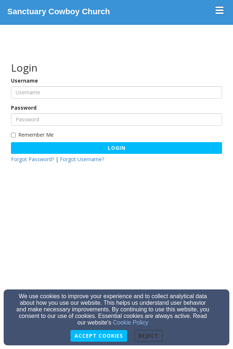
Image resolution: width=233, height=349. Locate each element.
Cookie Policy (130, 322)
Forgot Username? (82, 159)
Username (24, 80)
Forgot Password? (32, 159)
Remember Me (32, 134)
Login (117, 147)
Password (24, 107)
